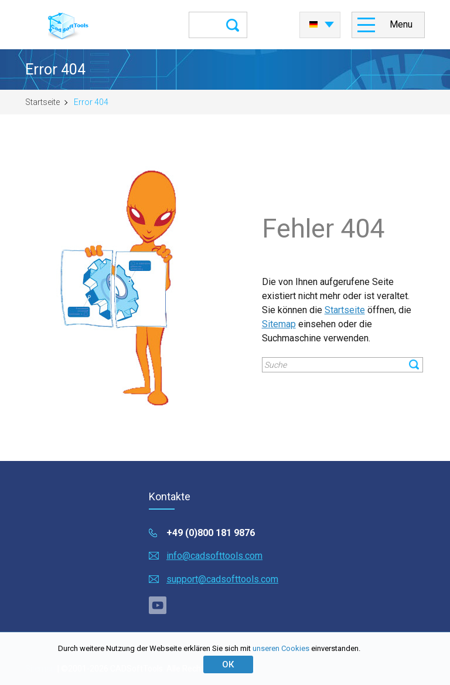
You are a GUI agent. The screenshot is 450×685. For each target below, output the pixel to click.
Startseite (42, 102)
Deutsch (313, 24)
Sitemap (279, 324)
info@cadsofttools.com (214, 555)
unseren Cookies (281, 648)
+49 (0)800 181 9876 (210, 532)
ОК (228, 664)
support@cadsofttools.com (222, 579)
